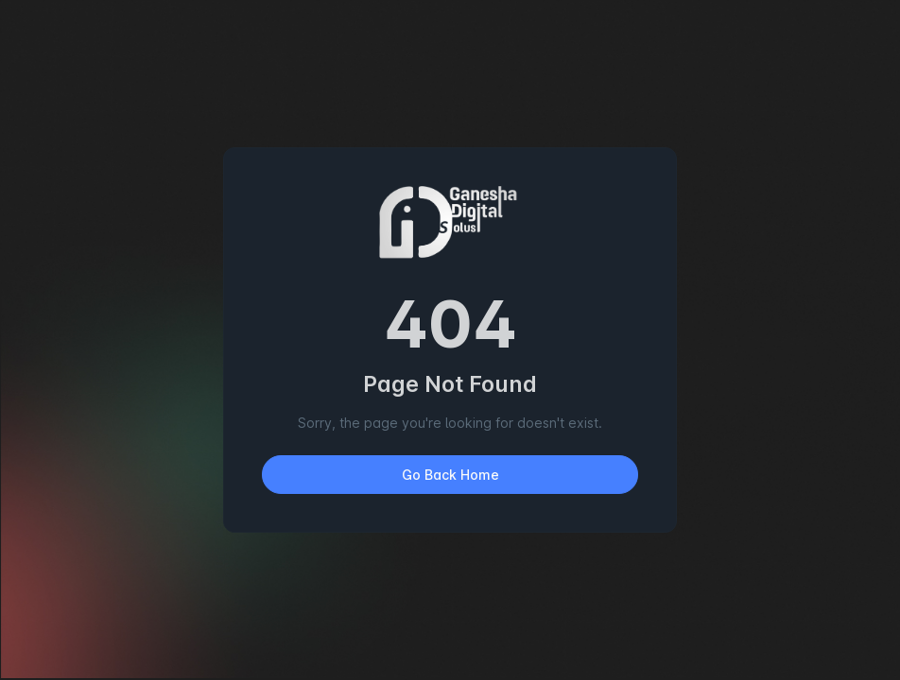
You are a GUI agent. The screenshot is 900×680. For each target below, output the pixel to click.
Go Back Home (450, 475)
